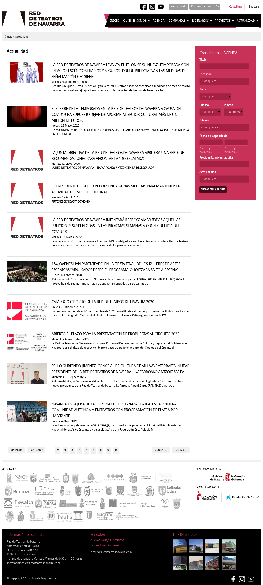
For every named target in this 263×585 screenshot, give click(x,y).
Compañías (177, 21)
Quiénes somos (134, 21)
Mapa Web (48, 578)
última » (181, 450)
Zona (202, 89)
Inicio (114, 21)
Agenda (159, 21)
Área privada (178, 6)
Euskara (254, 6)
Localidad (205, 74)
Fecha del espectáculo (213, 136)
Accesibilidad (207, 172)
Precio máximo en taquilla (216, 157)
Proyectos (223, 21)
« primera (16, 450)
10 (116, 450)
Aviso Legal (32, 578)
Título (203, 59)
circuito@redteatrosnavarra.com (111, 552)
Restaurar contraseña (205, 6)
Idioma (228, 105)
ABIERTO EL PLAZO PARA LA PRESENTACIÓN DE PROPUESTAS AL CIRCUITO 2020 (115, 334)
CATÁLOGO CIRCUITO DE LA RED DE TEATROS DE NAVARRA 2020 (103, 301)
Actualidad (246, 21)
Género (204, 120)
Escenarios (200, 21)
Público (204, 105)
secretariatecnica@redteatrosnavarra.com (33, 563)
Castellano (236, 6)
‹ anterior (36, 450)
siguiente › (161, 450)
